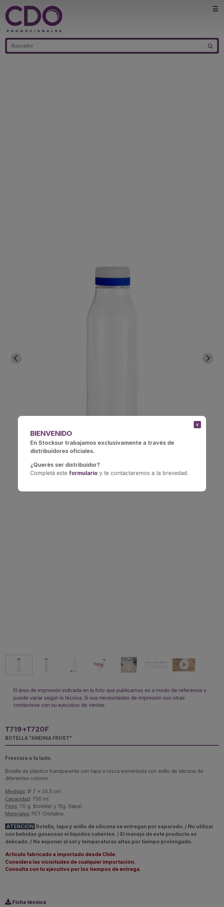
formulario (83, 472)
